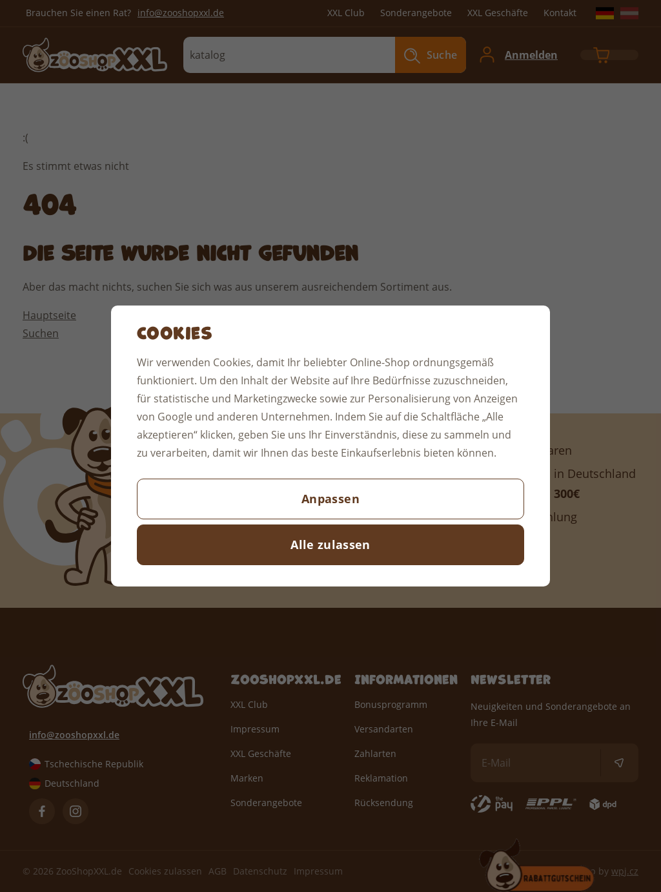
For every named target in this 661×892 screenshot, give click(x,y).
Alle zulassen (330, 544)
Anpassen (330, 498)
